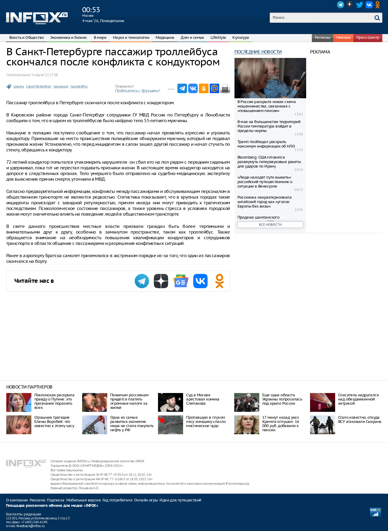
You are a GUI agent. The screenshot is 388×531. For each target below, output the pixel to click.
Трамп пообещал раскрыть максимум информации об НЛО (266, 144)
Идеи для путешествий (180, 500)
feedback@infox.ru (30, 526)
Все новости (270, 224)
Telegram (340, 4)
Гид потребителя (117, 500)
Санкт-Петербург (38, 86)
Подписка (55, 500)
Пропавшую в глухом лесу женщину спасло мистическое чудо (206, 421)
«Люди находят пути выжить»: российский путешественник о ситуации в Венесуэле (264, 182)
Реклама (37, 500)
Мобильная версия (83, 500)
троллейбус (79, 86)
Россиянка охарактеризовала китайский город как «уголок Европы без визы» (264, 202)
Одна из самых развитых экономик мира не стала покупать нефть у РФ (132, 423)
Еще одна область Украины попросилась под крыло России (282, 399)
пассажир (60, 86)
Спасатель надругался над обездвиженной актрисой (358, 399)
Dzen (350, 4)
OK (378, 4)
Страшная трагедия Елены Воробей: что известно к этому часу (54, 421)
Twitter (359, 4)
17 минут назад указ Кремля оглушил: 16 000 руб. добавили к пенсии (280, 423)
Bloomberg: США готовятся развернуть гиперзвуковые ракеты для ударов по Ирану (269, 162)
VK (369, 4)
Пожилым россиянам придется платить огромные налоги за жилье (129, 401)
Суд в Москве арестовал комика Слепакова (202, 399)
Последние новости (258, 52)
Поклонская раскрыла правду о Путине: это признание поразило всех (54, 401)
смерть (18, 86)
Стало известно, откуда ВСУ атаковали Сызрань (359, 419)
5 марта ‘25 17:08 (44, 75)
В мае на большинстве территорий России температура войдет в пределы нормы (268, 126)
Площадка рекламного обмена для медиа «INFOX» (52, 506)
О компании (17, 500)
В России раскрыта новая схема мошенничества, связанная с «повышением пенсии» (266, 106)
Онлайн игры (146, 500)
